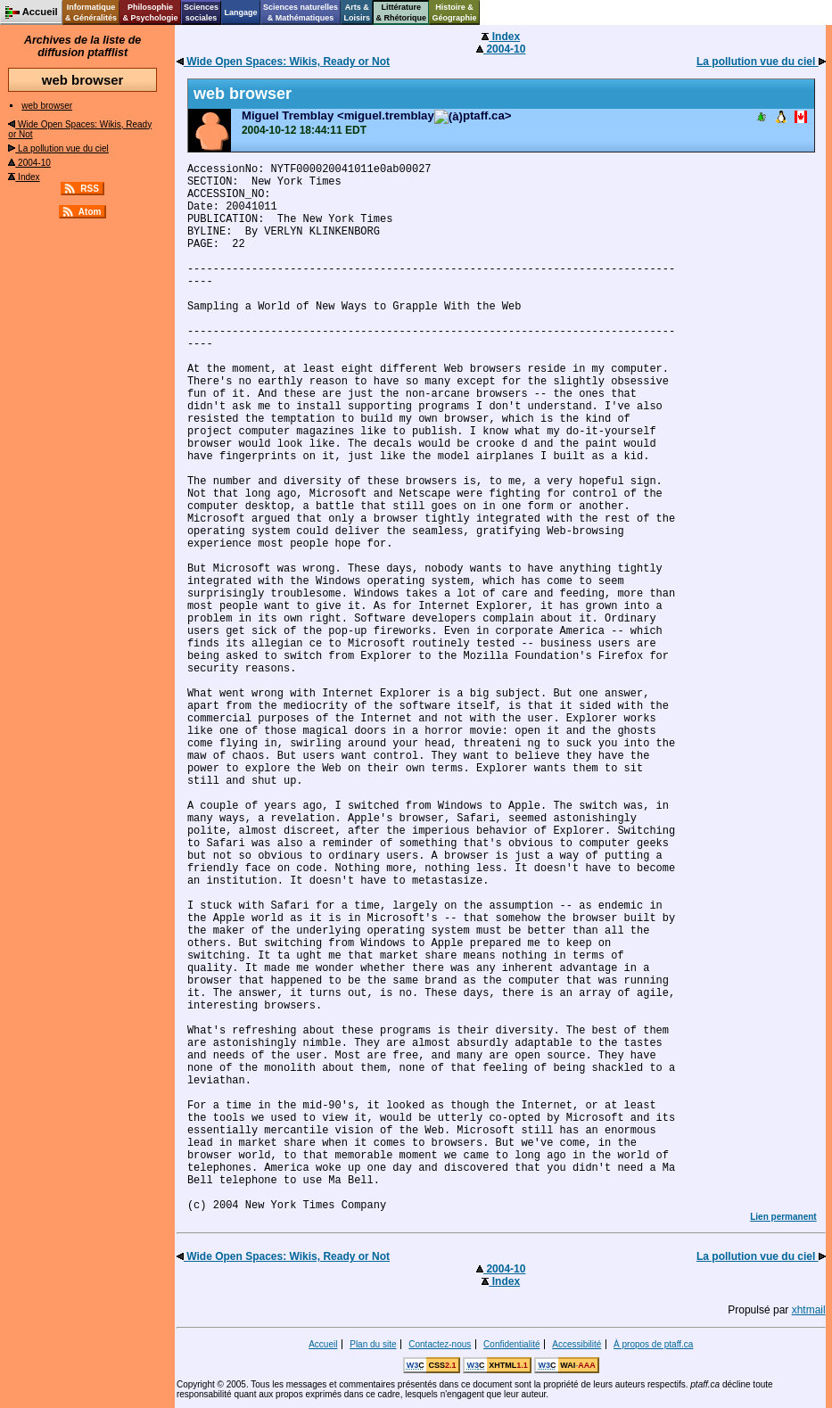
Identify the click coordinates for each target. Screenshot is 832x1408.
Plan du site (373, 1344)
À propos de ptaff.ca (653, 1344)
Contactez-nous (439, 1344)
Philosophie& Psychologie (149, 12)
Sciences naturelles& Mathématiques (300, 12)
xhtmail (809, 1310)
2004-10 (29, 163)
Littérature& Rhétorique (401, 12)
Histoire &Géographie (454, 12)
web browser (46, 106)
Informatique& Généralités (91, 12)
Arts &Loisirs (357, 12)
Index (23, 177)
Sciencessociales (201, 12)
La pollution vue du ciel (58, 148)
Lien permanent (783, 1217)
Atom (90, 212)
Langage (240, 12)
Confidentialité (511, 1344)
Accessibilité (576, 1344)
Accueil (323, 1344)
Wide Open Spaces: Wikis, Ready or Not (283, 61)
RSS (89, 188)
